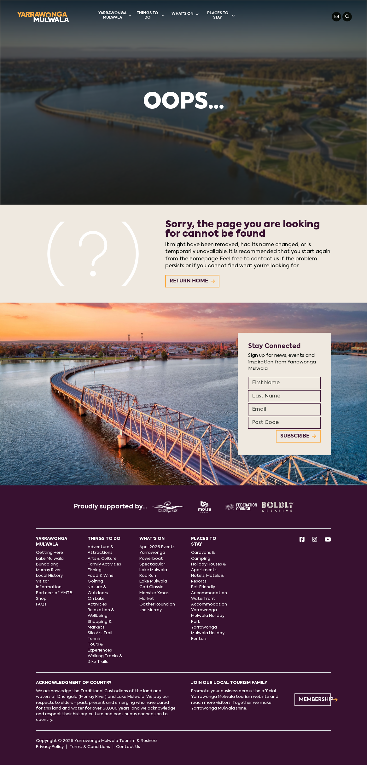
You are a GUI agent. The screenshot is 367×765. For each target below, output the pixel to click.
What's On (185, 14)
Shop (41, 599)
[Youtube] (328, 540)
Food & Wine (101, 576)
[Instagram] (314, 540)
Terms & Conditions (90, 747)
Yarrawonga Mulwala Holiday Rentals (207, 633)
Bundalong (47, 564)
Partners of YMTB (54, 593)
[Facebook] (302, 540)
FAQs (41, 604)
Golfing (95, 581)
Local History (49, 576)
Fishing (95, 570)
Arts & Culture (102, 559)
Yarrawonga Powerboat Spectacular (152, 558)
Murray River (48, 570)
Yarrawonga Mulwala (114, 15)
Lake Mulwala (50, 559)
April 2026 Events (157, 547)
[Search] (347, 16)
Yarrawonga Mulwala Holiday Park (207, 615)
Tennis (94, 639)
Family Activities (104, 564)
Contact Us (128, 747)
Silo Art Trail (100, 633)
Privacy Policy (50, 747)
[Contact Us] (336, 16)
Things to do (151, 15)
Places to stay (221, 15)
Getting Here (49, 553)
